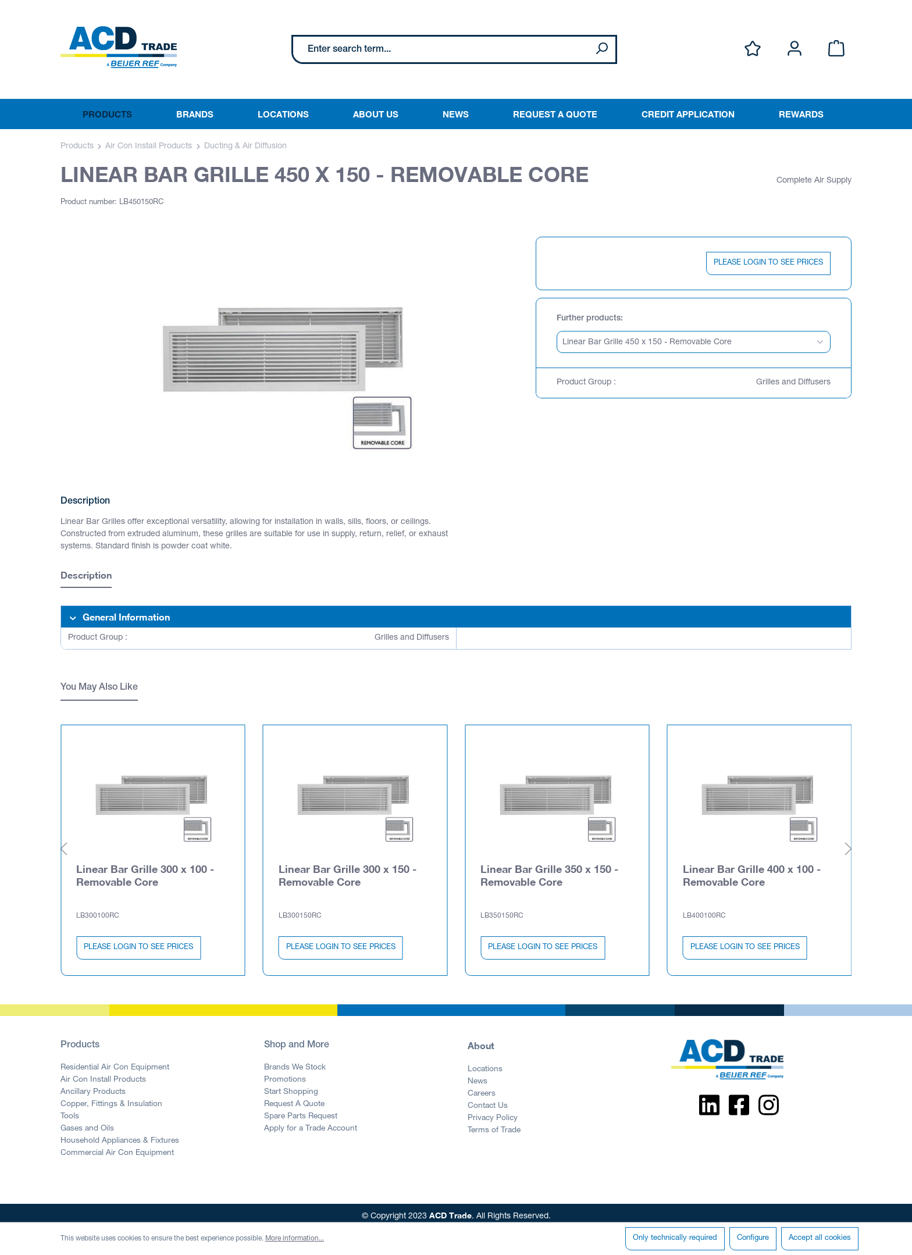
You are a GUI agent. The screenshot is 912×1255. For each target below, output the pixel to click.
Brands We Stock (295, 1061)
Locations (485, 1063)
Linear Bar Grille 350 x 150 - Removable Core (549, 869)
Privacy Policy (493, 1112)
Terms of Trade (494, 1124)
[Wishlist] (753, 49)
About (481, 1038)
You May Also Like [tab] (99, 688)
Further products (589, 319)
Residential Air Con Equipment (114, 1061)
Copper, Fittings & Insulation (111, 1098)
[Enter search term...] (440, 49)
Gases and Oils (87, 1122)
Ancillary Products (93, 1086)
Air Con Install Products (103, 1073)
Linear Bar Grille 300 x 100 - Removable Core (145, 869)
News (477, 1075)
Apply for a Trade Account (310, 1122)
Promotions (285, 1073)
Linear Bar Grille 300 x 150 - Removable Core (347, 869)
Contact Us (488, 1100)
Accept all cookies (820, 1238)
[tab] (86, 576)
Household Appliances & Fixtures (119, 1135)
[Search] (601, 49)
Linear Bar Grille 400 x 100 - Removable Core (752, 869)
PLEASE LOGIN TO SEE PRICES (768, 263)
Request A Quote (294, 1098)
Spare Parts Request (300, 1110)
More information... (294, 1238)
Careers (482, 1087)
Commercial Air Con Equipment (117, 1147)
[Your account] (794, 49)
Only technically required (675, 1238)
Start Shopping (291, 1086)
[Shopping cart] (836, 49)
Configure (753, 1238)
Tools (69, 1110)
